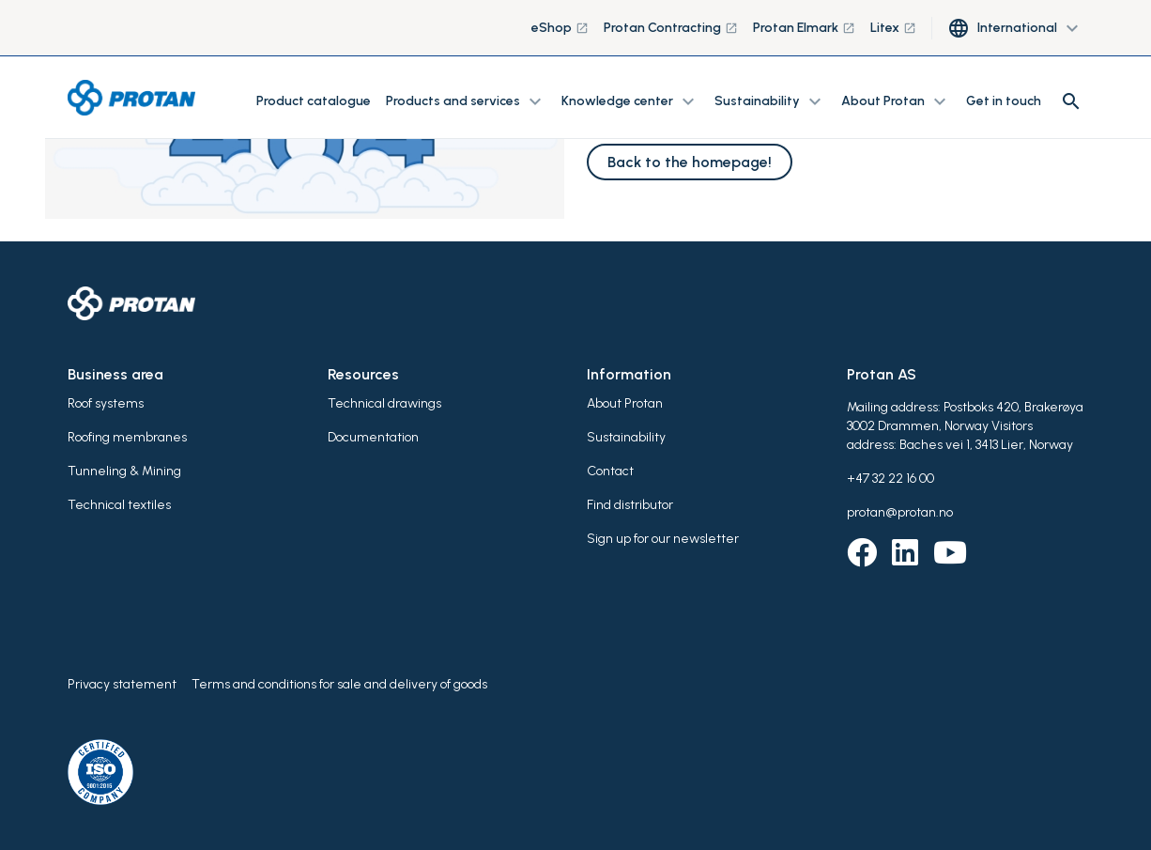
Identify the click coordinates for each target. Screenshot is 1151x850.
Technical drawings (384, 403)
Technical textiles (119, 505)
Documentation (373, 437)
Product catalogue (313, 101)
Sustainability (626, 437)
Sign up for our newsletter (663, 539)
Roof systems (106, 403)
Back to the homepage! (689, 162)
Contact (610, 471)
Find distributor (630, 505)
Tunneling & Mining (124, 471)
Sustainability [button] (770, 101)
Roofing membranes (127, 437)
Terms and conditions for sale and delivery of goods (339, 684)
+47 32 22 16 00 (890, 479)
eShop (560, 28)
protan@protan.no (900, 512)
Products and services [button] (466, 101)
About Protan (625, 403)
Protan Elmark (804, 28)
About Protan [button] (896, 101)
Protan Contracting (671, 28)
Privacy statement (122, 684)
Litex (893, 28)
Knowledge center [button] (630, 101)
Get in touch (1003, 101)
